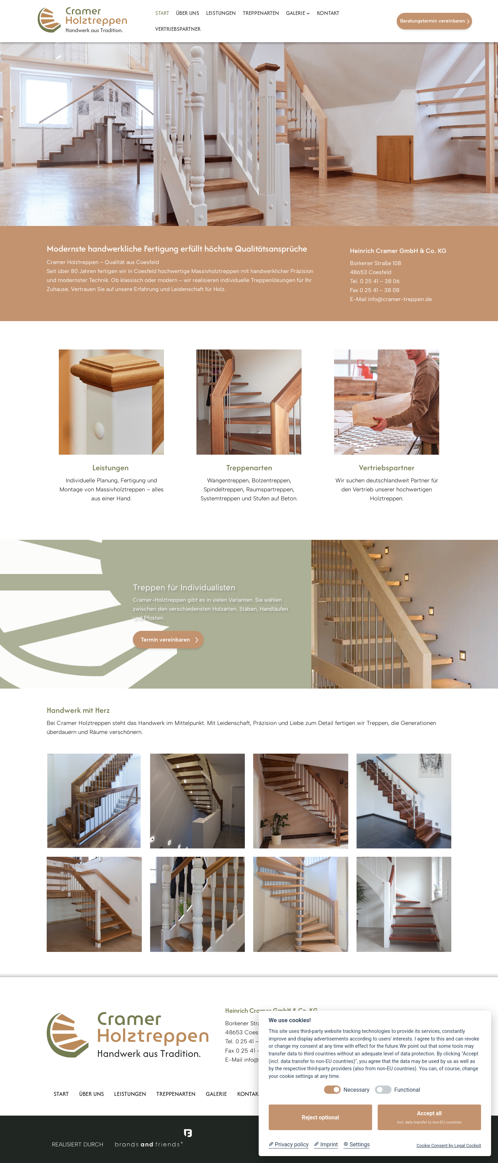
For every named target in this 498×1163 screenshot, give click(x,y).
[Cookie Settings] (356, 1144)
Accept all (429, 1117)
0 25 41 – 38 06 (379, 281)
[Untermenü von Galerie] (308, 13)
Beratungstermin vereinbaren (432, 21)
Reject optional (320, 1117)
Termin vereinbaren (165, 639)
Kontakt (249, 1094)
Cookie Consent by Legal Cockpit (448, 1145)
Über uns (91, 1094)
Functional (407, 1090)
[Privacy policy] (288, 1144)
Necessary (356, 1090)
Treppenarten (175, 1094)
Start (61, 1094)
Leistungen (130, 1094)
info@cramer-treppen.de (400, 299)
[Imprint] (326, 1144)
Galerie (216, 1094)
